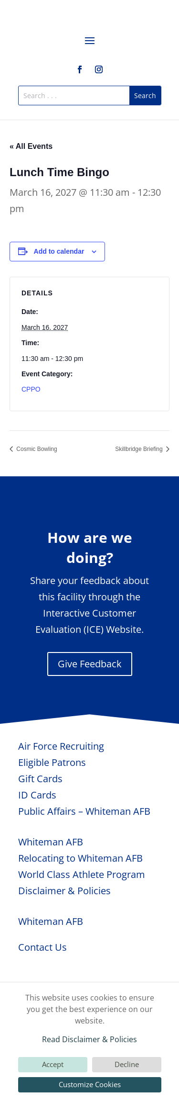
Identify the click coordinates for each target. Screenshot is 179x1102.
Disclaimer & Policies (64, 890)
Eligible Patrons (52, 762)
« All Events (31, 146)
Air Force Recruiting (61, 746)
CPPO (31, 389)
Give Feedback (90, 663)
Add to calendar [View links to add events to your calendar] (59, 251)
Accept (52, 1064)
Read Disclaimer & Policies (89, 1039)
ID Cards (37, 794)
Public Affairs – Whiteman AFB (84, 811)
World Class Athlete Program (81, 874)
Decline (127, 1064)
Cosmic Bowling (36, 449)
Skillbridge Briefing (139, 449)
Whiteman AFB (50, 841)
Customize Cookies (90, 1084)
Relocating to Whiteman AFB (80, 858)
